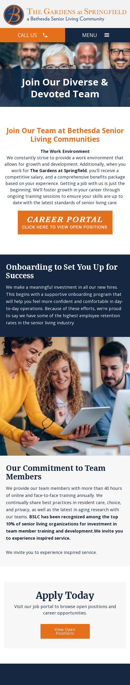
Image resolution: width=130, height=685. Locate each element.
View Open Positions (65, 631)
